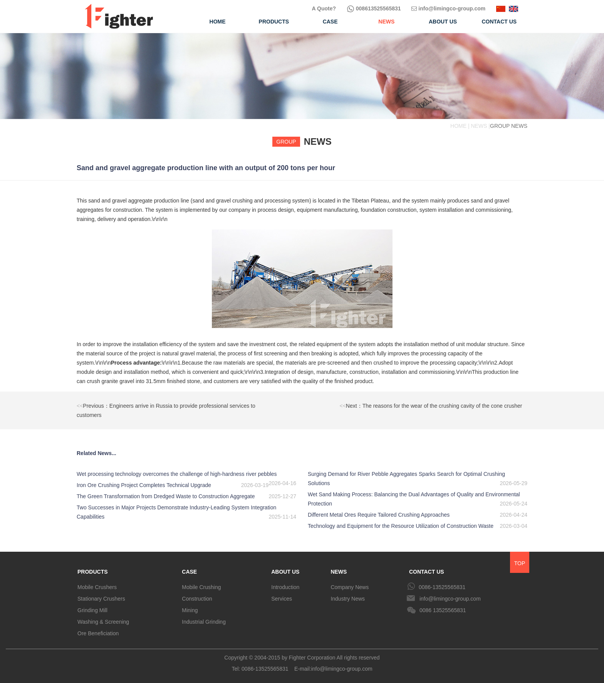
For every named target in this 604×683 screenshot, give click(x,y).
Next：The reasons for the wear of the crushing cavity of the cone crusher (431, 406)
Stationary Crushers (101, 599)
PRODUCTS (92, 572)
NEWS (339, 572)
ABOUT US (285, 572)
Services (281, 599)
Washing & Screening (103, 622)
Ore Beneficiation (98, 633)
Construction (197, 599)
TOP (519, 563)
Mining (190, 610)
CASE (189, 572)
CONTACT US (426, 572)
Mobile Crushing (201, 587)
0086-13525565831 (442, 587)
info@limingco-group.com (448, 8)
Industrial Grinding (204, 622)
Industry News (348, 599)
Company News (350, 587)
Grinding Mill (92, 610)
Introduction (285, 587)
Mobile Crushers (97, 587)
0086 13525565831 (442, 610)
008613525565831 (374, 8)
